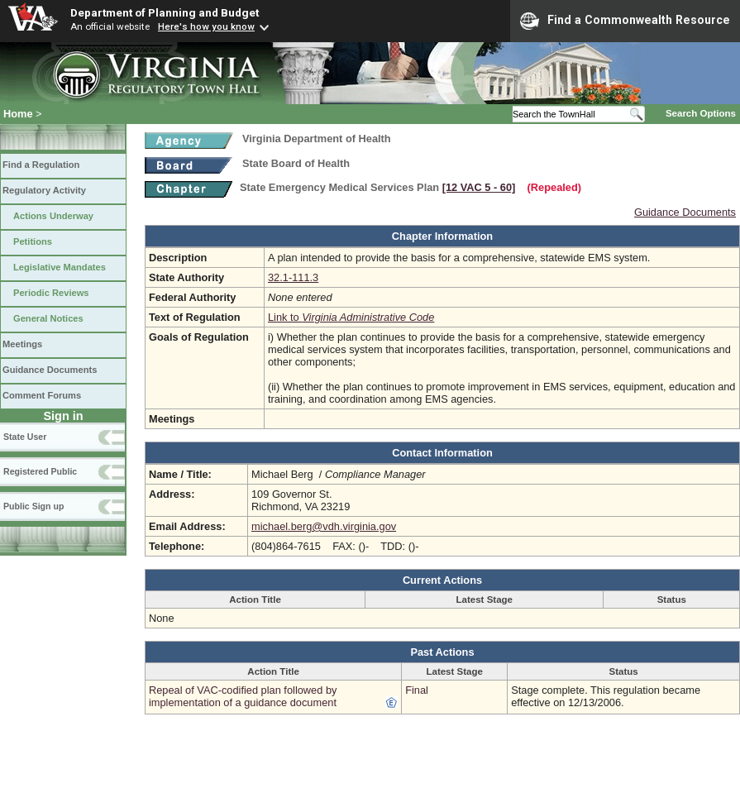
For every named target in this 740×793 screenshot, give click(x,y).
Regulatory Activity (44, 190)
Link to (351, 317)
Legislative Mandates (59, 267)
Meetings (22, 344)
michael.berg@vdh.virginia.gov (323, 526)
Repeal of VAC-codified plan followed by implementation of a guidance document (243, 696)
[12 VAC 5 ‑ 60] (479, 187)
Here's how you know (206, 26)
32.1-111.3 (293, 277)
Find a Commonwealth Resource (625, 20)
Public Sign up (33, 506)
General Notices (48, 318)
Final (416, 690)
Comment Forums (41, 395)
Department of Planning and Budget (164, 12)
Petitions (32, 241)
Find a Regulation (40, 165)
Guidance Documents (49, 370)
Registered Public (40, 471)
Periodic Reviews (51, 293)
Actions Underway (53, 216)
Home (18, 113)
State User (24, 437)
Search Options (701, 113)
